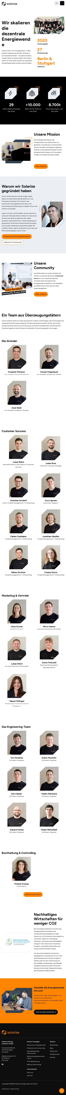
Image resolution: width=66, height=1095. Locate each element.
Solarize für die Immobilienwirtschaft (17, 236)
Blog (51, 1048)
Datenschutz (14, 1088)
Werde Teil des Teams (33, 894)
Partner (52, 1057)
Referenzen (54, 1045)
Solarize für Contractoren (13, 242)
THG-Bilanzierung (33, 1061)
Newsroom (54, 1051)
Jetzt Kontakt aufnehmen (46, 1012)
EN (57, 3)
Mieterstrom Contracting (36, 1048)
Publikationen (55, 1054)
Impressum (5, 1088)
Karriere (30, 1075)
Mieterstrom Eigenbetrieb (36, 1045)
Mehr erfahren (41, 166)
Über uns (30, 1072)
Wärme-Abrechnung (34, 1064)
